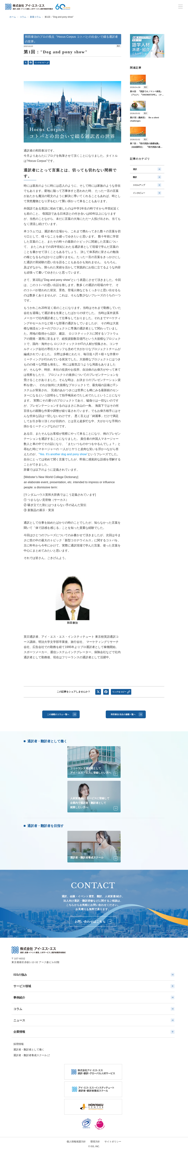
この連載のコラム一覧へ (62, 714)
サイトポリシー (112, 1141)
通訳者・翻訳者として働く (28, 1049)
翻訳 (147, 177)
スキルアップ (147, 185)
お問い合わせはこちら (93, 921)
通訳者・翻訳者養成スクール (30, 1055)
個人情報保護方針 (76, 1141)
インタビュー (147, 193)
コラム (93, 1009)
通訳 (147, 169)
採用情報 (18, 1044)
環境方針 (95, 1141)
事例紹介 (93, 997)
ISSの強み (93, 975)
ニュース (93, 1020)
